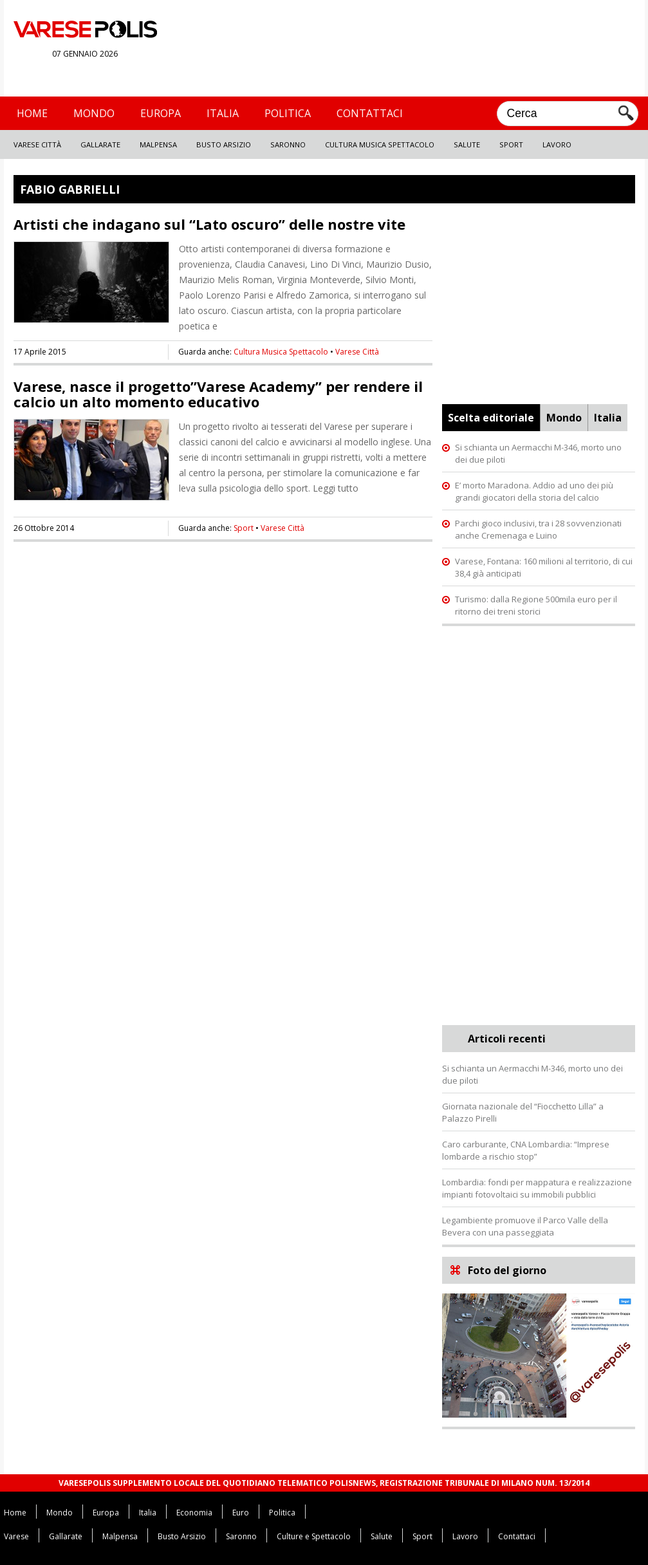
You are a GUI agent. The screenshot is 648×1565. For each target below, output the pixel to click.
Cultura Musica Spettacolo (379, 144)
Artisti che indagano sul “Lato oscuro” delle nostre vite (209, 224)
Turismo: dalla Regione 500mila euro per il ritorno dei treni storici (536, 605)
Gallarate (100, 144)
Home (32, 113)
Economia (194, 1512)
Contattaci (370, 113)
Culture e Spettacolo (314, 1536)
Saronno (288, 144)
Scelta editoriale (491, 418)
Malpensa (158, 144)
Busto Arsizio (223, 144)
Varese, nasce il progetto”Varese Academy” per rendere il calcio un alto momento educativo (218, 393)
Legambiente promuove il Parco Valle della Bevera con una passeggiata (525, 1226)
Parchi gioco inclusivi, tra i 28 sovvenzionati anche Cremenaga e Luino (538, 529)
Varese (16, 1536)
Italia (223, 113)
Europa (160, 113)
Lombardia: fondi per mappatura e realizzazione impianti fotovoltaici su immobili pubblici (537, 1188)
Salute (467, 144)
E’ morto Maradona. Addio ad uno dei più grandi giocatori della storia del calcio (534, 491)
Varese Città (37, 144)
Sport (511, 144)
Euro (240, 1512)
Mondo (94, 113)
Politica (287, 113)
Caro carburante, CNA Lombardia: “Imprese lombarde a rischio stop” (525, 1150)
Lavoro (556, 144)
